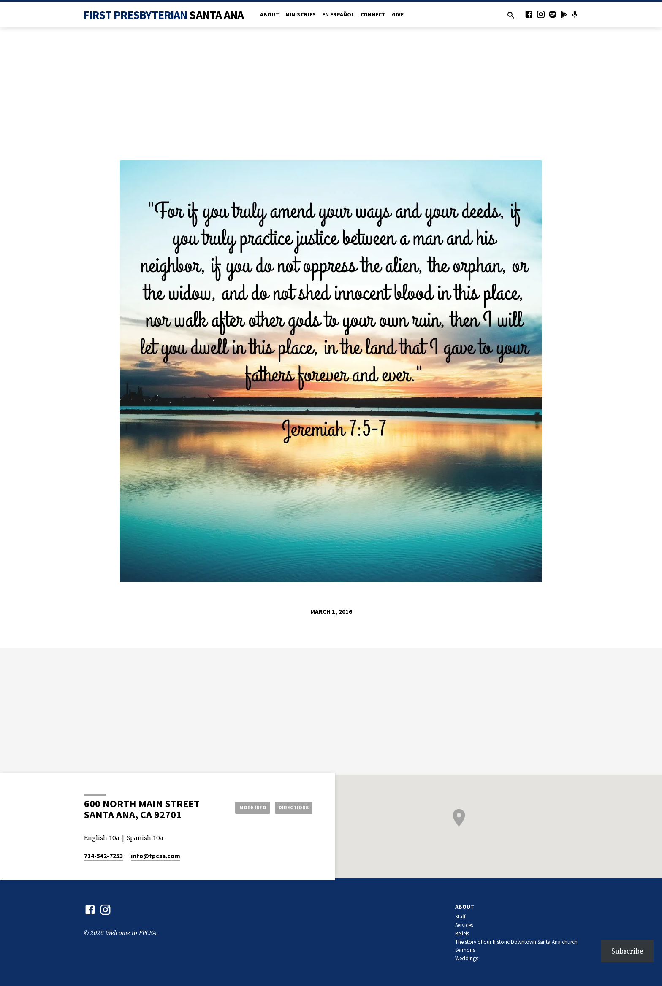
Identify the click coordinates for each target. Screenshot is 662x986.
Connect (373, 14)
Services (464, 925)
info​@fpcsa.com (155, 856)
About (269, 14)
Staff (460, 916)
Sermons (465, 950)
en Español (338, 14)
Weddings (466, 958)
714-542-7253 (103, 856)
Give (398, 14)
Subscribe (627, 951)
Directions (291, 807)
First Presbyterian (163, 14)
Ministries (300, 14)
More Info (244, 807)
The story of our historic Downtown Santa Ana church (516, 941)
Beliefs (462, 933)
